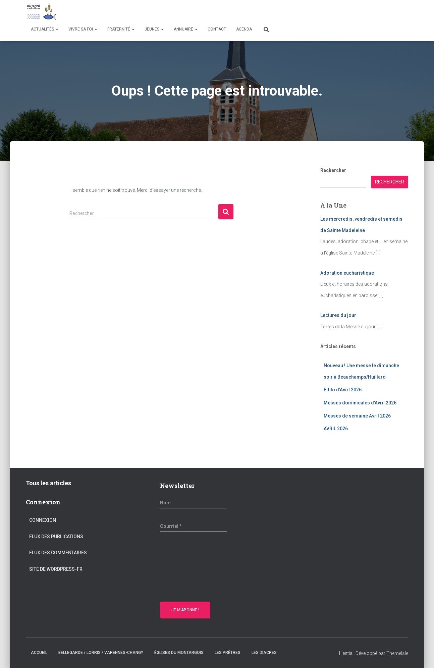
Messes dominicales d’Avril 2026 (360, 402)
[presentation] (187, 568)
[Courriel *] (193, 526)
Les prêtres (227, 652)
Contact (217, 29)
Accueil (39, 652)
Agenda (244, 29)
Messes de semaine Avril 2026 (357, 416)
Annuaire (186, 29)
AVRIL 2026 (336, 428)
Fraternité (120, 29)
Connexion (42, 520)
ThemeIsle (397, 653)
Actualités (44, 29)
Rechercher (333, 170)
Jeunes (154, 29)
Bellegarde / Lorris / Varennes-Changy (100, 652)
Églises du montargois (179, 652)
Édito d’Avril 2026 (343, 389)
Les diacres (264, 652)
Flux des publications (56, 536)
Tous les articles (48, 483)
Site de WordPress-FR (56, 569)
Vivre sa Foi (82, 29)
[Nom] (193, 503)
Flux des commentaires (58, 552)
